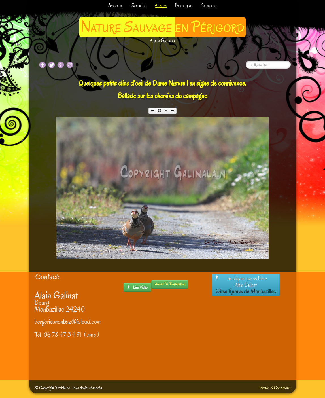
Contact (209, 5)
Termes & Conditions (275, 388)
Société (138, 5)
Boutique (183, 5)
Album (161, 5)
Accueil (115, 5)
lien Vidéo (137, 287)
